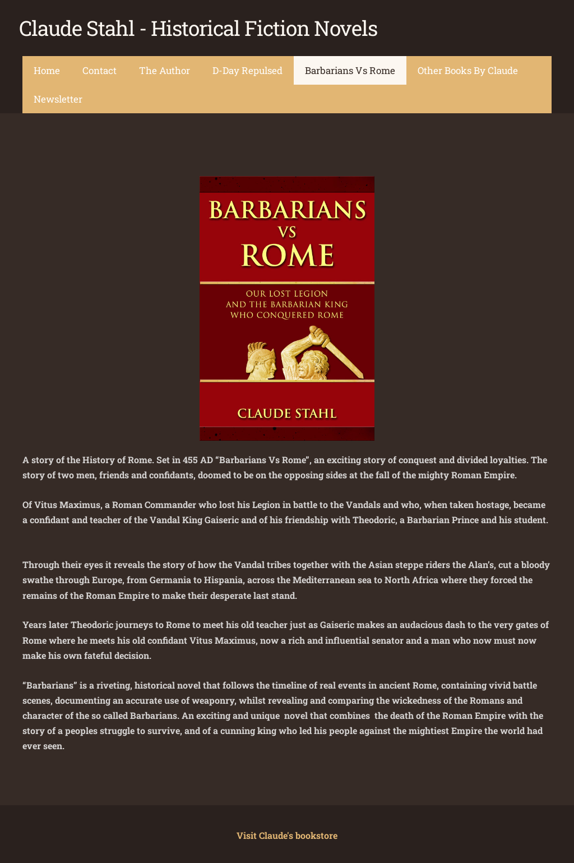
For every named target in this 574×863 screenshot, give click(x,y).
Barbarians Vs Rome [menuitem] (350, 67)
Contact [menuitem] (99, 67)
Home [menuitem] (47, 67)
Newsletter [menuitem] (58, 96)
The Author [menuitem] (164, 67)
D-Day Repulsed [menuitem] (247, 67)
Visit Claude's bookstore (287, 833)
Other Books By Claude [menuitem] (468, 67)
